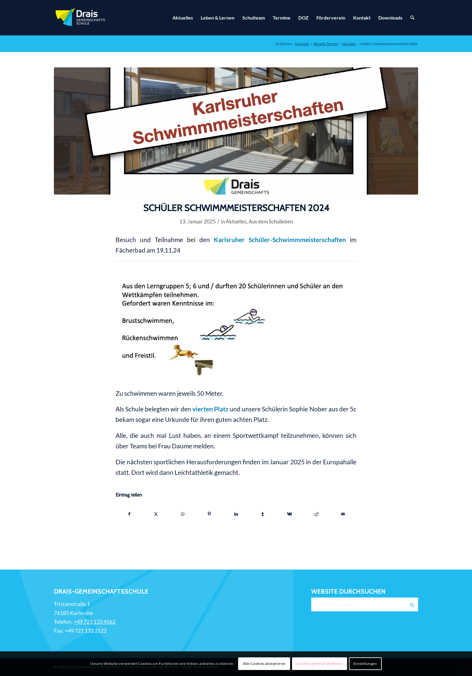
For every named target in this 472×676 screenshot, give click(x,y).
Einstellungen (365, 663)
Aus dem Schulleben (271, 221)
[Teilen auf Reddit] (316, 514)
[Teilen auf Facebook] (129, 514)
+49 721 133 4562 (95, 621)
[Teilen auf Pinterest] (209, 514)
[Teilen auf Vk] (289, 514)
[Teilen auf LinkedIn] (236, 514)
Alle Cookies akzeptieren (264, 663)
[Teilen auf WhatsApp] (182, 514)
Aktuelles (236, 221)
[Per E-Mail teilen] (343, 514)
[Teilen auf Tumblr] (263, 514)
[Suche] (412, 17)
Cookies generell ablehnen (319, 663)
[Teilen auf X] (156, 514)
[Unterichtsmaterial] (364, 604)
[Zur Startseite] (81, 17)
